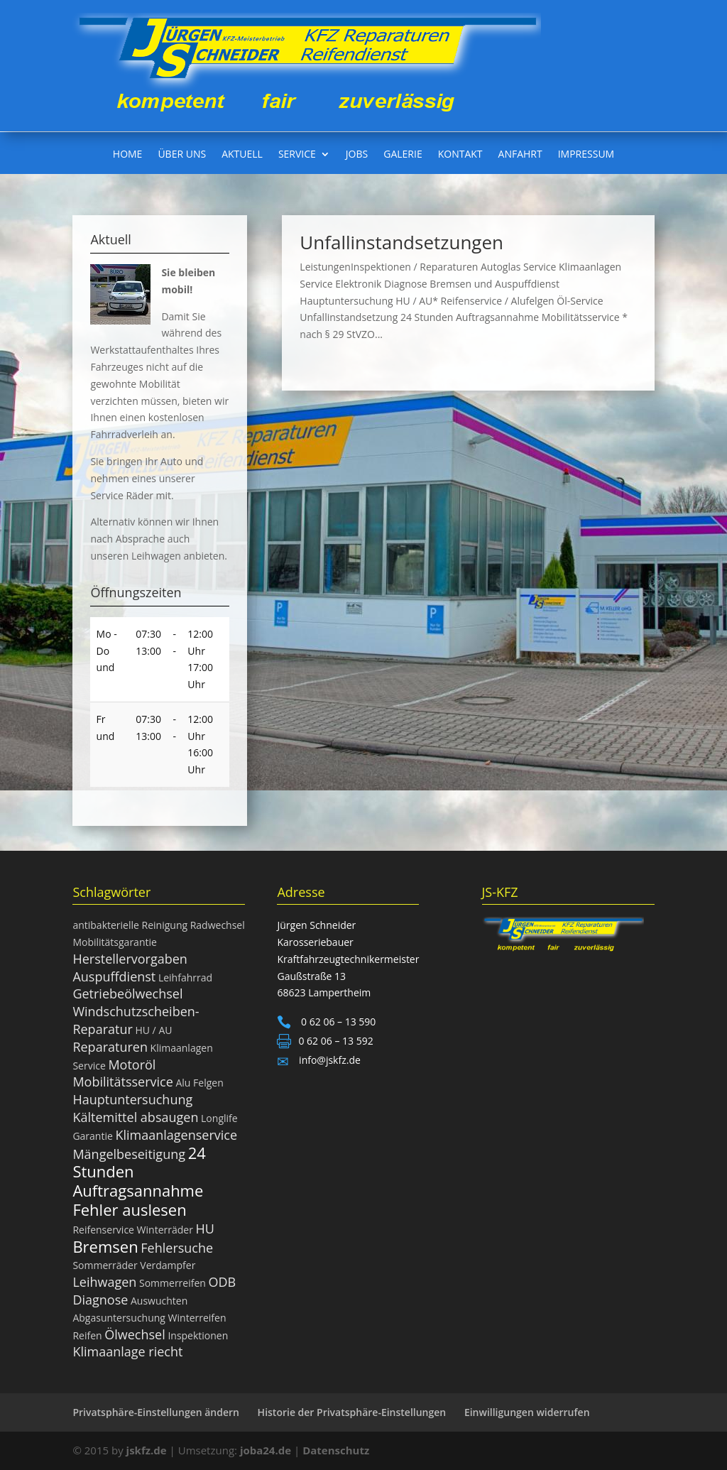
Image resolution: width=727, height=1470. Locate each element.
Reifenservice (103, 1229)
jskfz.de (148, 1450)
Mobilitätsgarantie (114, 942)
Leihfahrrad (185, 977)
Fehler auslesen (129, 1209)
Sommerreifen (172, 1283)
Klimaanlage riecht (127, 1351)
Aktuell (242, 154)
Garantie (92, 1136)
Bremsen (105, 1246)
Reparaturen (110, 1046)
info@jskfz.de (328, 1060)
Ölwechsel (134, 1334)
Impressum (586, 154)
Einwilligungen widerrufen (527, 1412)
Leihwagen (104, 1281)
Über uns (182, 154)
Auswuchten (159, 1300)
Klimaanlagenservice (176, 1134)
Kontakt (460, 154)
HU (205, 1228)
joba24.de (265, 1450)
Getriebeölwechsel (127, 993)
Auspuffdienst (113, 976)
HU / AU (153, 1030)
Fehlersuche (177, 1247)
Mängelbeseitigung (128, 1154)
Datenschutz (335, 1450)
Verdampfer (167, 1265)
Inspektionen (198, 1335)
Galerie (402, 154)
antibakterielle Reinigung (129, 925)
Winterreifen (197, 1317)
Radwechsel (217, 925)
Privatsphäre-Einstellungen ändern (155, 1412)
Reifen (87, 1335)
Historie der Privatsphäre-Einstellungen (352, 1412)
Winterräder (165, 1229)
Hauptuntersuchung (132, 1099)
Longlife (219, 1118)
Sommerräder (104, 1265)
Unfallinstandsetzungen (401, 242)
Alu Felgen (199, 1082)
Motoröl (131, 1064)
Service (297, 154)
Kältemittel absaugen (135, 1117)
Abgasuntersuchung (118, 1317)
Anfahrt (520, 154)
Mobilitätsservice (122, 1081)
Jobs (357, 154)
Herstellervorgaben (129, 958)
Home (128, 154)
